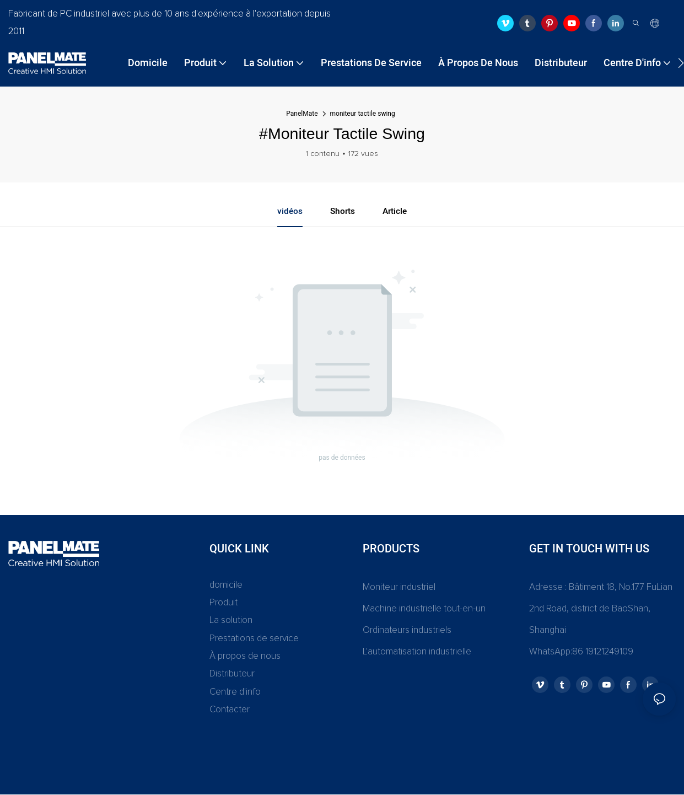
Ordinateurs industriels (407, 631)
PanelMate (301, 113)
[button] (681, 63)
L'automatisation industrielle (417, 652)
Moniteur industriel (399, 588)
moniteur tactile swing (362, 113)
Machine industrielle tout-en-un (424, 609)
